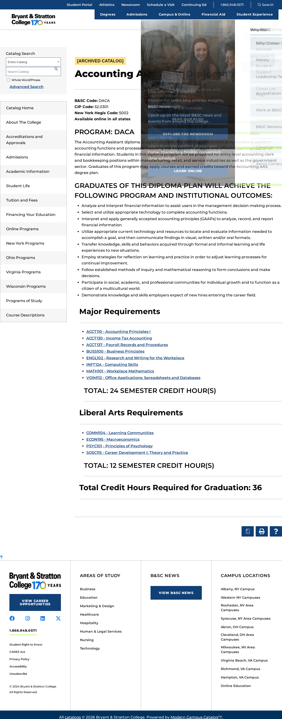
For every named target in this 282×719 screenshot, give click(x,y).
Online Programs (22, 224)
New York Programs (25, 238)
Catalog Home (20, 103)
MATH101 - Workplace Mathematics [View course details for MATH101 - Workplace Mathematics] (120, 366)
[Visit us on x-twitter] (58, 613)
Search (266, 5)
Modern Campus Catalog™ (196, 712)
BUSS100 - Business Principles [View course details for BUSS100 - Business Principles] (115, 346)
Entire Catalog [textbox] (17, 57)
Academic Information (27, 166)
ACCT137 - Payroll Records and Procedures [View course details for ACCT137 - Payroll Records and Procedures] (127, 339)
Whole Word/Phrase (26, 75)
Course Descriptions (25, 310)
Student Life (18, 180)
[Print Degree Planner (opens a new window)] (247, 61)
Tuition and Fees (22, 195)
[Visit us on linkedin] (42, 613)
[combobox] (235, 47)
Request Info (260, 33)
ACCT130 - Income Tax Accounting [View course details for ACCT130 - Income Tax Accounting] (119, 333)
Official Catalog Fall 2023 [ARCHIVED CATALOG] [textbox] (223, 47)
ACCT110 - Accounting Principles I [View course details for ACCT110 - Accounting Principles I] (118, 326)
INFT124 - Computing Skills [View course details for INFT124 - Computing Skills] (112, 359)
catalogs (73, 712)
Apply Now (221, 33)
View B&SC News (176, 588)
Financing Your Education (31, 209)
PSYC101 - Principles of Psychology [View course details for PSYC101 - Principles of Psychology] (119, 441)
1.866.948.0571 (232, 5)
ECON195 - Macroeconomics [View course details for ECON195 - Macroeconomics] (112, 434)
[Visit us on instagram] (27, 613)
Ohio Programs (20, 252)
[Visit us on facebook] (12, 613)
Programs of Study (24, 295)
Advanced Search (23, 81)
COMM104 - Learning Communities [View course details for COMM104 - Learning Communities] (120, 427)
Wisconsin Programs (26, 281)
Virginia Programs (23, 267)
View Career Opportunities (35, 597)
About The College (23, 117)
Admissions (17, 152)
